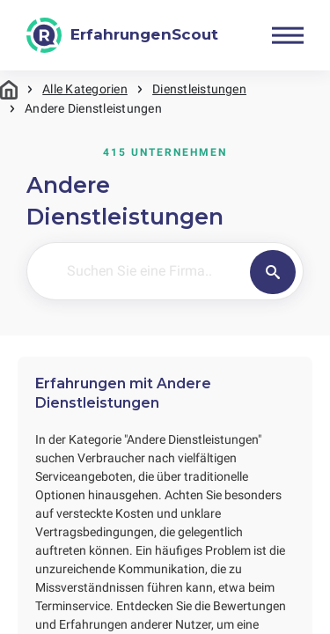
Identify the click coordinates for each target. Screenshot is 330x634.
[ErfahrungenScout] (122, 35)
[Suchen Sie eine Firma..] (176, 271)
